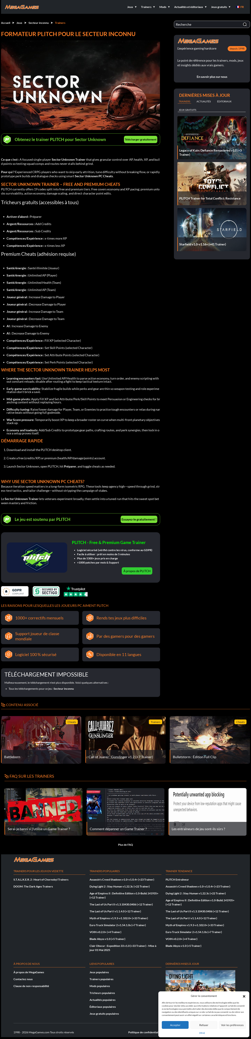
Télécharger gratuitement (140, 139)
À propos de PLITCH (137, 571)
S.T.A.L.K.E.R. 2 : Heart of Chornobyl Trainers (40, 879)
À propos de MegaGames (28, 972)
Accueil (5, 22)
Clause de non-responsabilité (31, 986)
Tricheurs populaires (102, 992)
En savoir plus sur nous (212, 77)
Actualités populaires (102, 999)
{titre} (202, 1033)
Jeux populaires (99, 972)
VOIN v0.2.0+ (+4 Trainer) (105, 932)
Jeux (19, 22)
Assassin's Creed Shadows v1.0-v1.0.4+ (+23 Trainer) (122, 879)
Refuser (203, 1025)
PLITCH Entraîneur (177, 879)
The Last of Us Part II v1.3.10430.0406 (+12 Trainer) (121, 904)
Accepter (175, 1025)
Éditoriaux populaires (103, 1006)
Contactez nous (23, 979)
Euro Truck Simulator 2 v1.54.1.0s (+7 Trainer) (118, 925)
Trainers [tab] (184, 101)
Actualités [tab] (204, 101)
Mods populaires (100, 986)
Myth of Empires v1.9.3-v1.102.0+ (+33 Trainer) (119, 918)
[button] (244, 996)
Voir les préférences (232, 1025)
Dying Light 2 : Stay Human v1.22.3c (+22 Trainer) (120, 886)
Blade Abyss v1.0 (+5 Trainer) (107, 938)
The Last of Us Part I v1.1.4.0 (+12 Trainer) (115, 911)
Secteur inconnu (39, 22)
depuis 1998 (237, 48)
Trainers (60, 22)
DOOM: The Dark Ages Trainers (33, 886)
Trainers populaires (101, 979)
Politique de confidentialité (144, 1032)
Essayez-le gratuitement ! (139, 519)
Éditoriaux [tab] (224, 101)
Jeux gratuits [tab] (187, 109)
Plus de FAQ (125, 844)
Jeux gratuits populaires (104, 1013)
